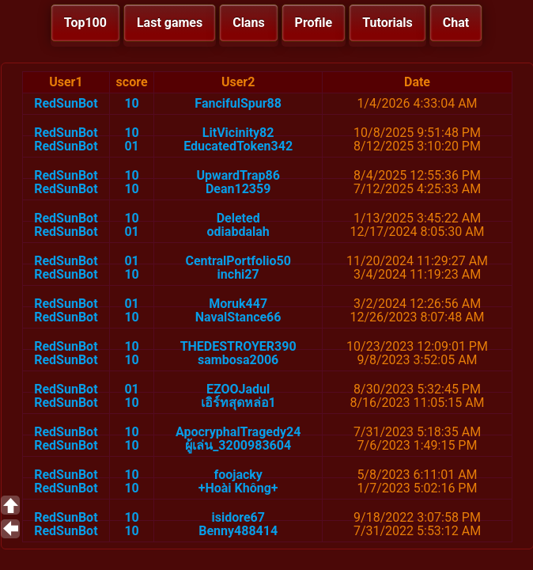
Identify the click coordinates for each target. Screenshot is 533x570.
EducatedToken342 (238, 146)
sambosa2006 (238, 359)
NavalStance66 (238, 317)
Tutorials (387, 22)
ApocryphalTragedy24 (238, 431)
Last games (169, 22)
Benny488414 (238, 530)
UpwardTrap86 (237, 175)
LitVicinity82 (238, 132)
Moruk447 (238, 303)
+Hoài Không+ (238, 488)
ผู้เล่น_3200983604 (238, 445)
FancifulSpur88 (238, 103)
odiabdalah (238, 231)
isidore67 (237, 517)
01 (131, 146)
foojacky (238, 474)
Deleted (238, 218)
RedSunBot (65, 103)
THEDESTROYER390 (238, 346)
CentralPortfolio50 (237, 260)
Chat (456, 22)
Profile (314, 22)
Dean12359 (238, 188)
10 (131, 103)
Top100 (85, 22)
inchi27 (238, 274)
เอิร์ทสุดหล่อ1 (238, 402)
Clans (248, 22)
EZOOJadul (238, 389)
